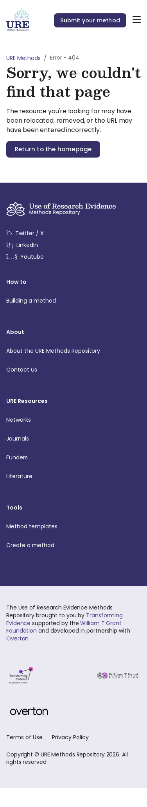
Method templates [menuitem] (70, 526)
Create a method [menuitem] (70, 545)
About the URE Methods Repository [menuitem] (70, 350)
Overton (17, 638)
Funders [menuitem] (70, 457)
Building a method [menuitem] (70, 300)
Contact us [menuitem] (70, 369)
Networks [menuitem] (70, 419)
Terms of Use (24, 737)
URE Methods (23, 58)
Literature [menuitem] (70, 476)
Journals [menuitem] (70, 438)
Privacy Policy (70, 737)
